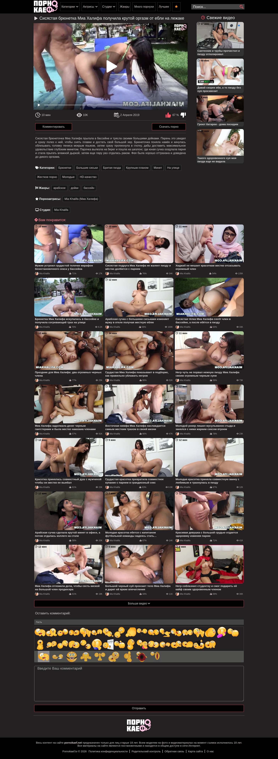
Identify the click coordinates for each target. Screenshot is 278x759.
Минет (158, 167)
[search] (241, 7)
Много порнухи (144, 6)
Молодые (68, 176)
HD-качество (88, 176)
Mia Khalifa (61, 209)
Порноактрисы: (50, 198)
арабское (59, 187)
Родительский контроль (146, 751)
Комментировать (54, 126)
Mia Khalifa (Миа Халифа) (81, 198)
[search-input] (217, 6)
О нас (210, 751)
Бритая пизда (112, 167)
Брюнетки (65, 167)
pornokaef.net (73, 742)
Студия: (45, 209)
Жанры (124, 6)
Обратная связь (174, 751)
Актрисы (88, 6)
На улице (173, 167)
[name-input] (139, 622)
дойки (74, 187)
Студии (107, 6)
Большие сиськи (87, 167)
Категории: (47, 167)
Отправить (139, 708)
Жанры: (44, 187)
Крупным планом (137, 167)
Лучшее (164, 6)
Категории (68, 6)
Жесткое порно (47, 176)
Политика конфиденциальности (108, 751)
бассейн (89, 187)
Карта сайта (195, 751)
